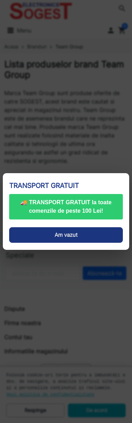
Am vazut (66, 234)
